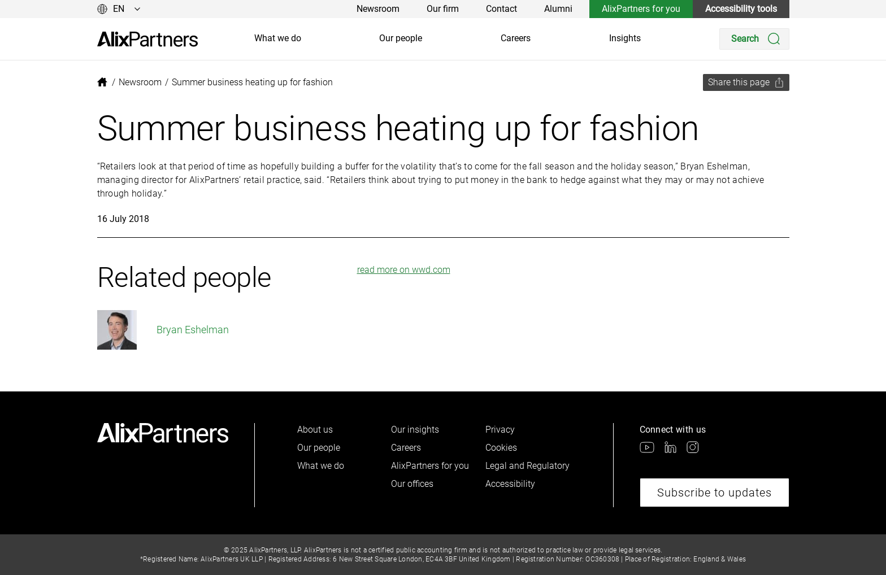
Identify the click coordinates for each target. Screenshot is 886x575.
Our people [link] (400, 38)
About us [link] (315, 429)
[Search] (754, 39)
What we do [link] (277, 38)
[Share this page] (746, 82)
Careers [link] (516, 38)
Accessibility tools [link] (741, 8)
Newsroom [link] (378, 8)
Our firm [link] (443, 8)
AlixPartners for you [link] (641, 8)
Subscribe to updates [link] (714, 492)
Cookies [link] (501, 447)
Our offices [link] (412, 483)
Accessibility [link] (510, 483)
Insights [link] (625, 38)
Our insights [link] (415, 429)
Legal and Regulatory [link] (527, 465)
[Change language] (119, 9)
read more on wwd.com (403, 269)
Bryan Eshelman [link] (163, 330)
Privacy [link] (500, 429)
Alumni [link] (558, 8)
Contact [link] (501, 8)
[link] (147, 39)
